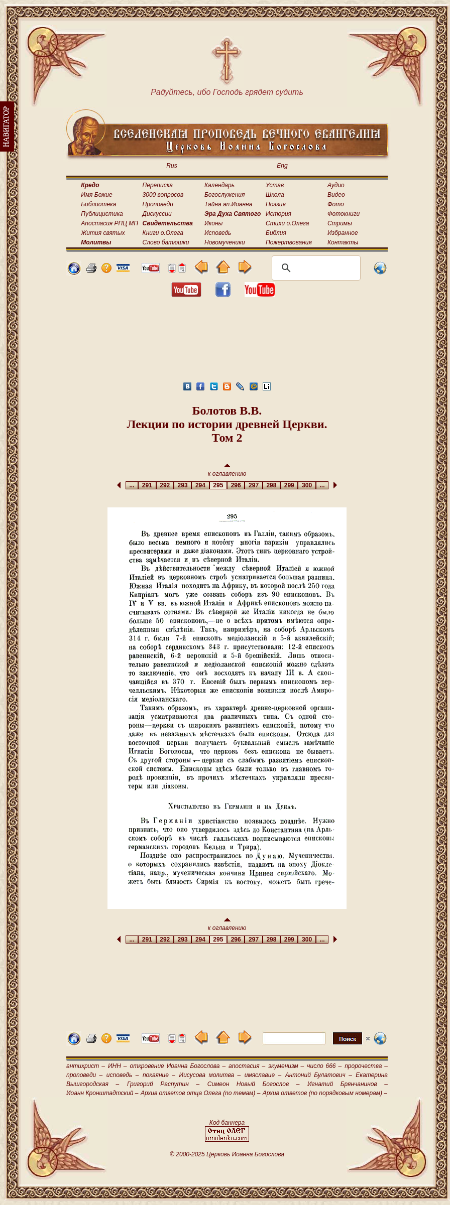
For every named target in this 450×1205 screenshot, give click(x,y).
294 (200, 485)
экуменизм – (286, 1065)
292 (165, 485)
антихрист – (85, 1065)
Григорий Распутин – (163, 1084)
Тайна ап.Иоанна (228, 204)
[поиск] (314, 268)
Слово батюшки (166, 242)
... (132, 485)
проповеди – (84, 1075)
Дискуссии (157, 213)
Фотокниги (343, 213)
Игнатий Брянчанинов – (347, 1084)
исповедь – (122, 1075)
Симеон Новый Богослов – (253, 1084)
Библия (276, 232)
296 (236, 485)
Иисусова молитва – (210, 1075)
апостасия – (247, 1065)
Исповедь (217, 232)
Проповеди (158, 204)
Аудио (336, 185)
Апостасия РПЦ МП (109, 223)
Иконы (213, 223)
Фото (335, 204)
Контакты (343, 242)
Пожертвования (289, 242)
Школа (275, 194)
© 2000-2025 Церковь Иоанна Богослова (227, 1154)
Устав (275, 185)
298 (271, 485)
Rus (171, 165)
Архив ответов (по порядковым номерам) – (325, 1093)
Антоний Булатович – (318, 1075)
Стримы (339, 223)
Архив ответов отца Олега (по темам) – (200, 1093)
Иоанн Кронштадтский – (102, 1093)
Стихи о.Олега (287, 223)
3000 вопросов (163, 194)
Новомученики (224, 242)
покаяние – (159, 1075)
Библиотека (98, 204)
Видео (336, 194)
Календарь (219, 185)
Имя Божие (96, 194)
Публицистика (102, 213)
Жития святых (103, 232)
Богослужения (224, 194)
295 (218, 485)
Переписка (158, 185)
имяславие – (263, 1075)
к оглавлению (227, 470)
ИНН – (117, 1065)
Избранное (342, 232)
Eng (282, 165)
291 (147, 485)
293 (182, 485)
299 (289, 485)
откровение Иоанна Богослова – (178, 1065)
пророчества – (366, 1065)
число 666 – (324, 1065)
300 (306, 485)
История (278, 213)
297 (253, 485)
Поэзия (276, 204)
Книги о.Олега (163, 232)
